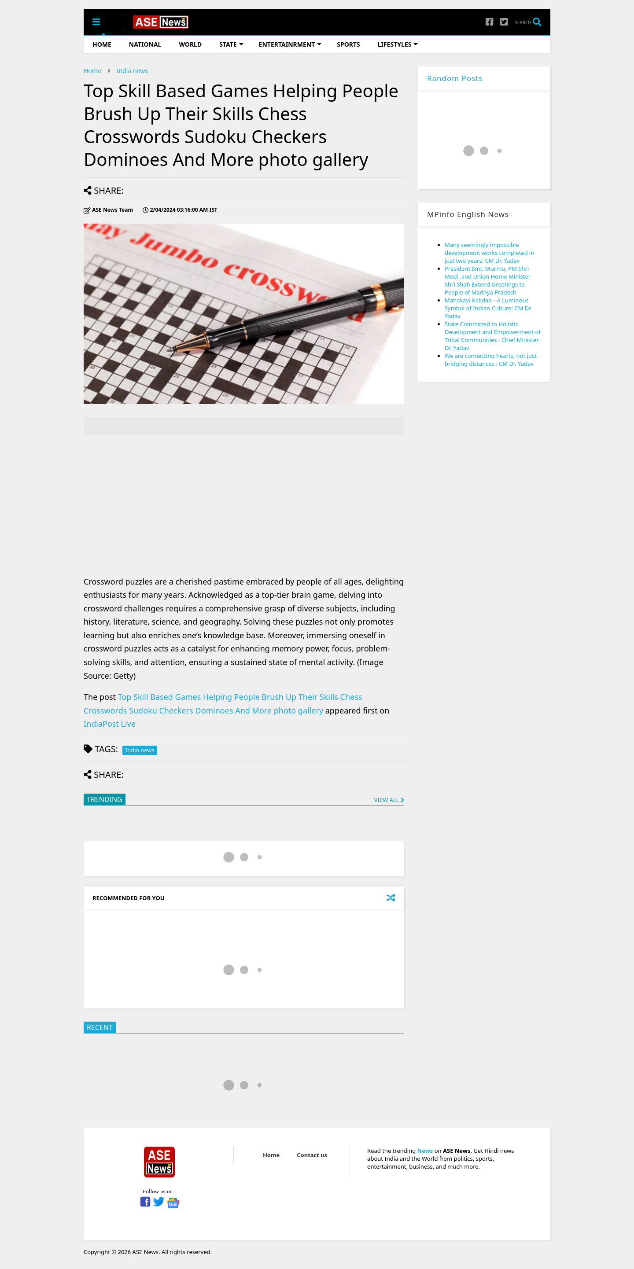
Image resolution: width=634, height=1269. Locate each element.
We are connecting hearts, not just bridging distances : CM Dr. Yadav (491, 360)
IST (180, 209)
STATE (231, 44)
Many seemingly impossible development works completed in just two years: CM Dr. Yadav (489, 253)
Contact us (312, 1155)
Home (92, 70)
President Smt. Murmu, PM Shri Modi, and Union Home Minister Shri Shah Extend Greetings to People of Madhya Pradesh (488, 280)
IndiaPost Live (110, 723)
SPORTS (348, 44)
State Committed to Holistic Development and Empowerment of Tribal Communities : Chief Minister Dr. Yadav (493, 336)
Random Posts (455, 78)
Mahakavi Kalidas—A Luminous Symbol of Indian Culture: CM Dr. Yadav (488, 308)
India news (132, 70)
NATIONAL (145, 44)
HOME (101, 44)
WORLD (190, 44)
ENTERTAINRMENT (290, 44)
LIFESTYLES (398, 44)
